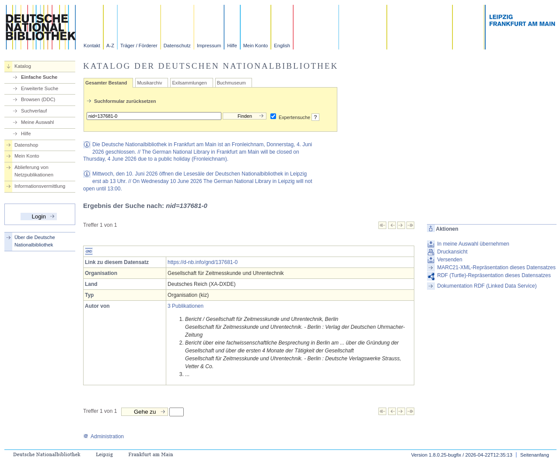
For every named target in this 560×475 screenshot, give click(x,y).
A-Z (110, 45)
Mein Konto (255, 45)
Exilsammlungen (189, 82)
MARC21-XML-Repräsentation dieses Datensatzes (496, 267)
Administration (103, 436)
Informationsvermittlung (39, 186)
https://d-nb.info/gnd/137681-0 (203, 262)
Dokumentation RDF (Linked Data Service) (486, 286)
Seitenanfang (534, 454)
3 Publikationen (185, 306)
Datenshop (26, 145)
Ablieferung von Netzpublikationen (33, 171)
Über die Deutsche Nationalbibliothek (34, 241)
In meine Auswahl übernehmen (473, 244)
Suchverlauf (34, 110)
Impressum (209, 45)
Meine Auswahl (37, 122)
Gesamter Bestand (106, 82)
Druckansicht (452, 252)
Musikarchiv (149, 82)
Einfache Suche (39, 77)
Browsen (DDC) (38, 99)
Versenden (449, 260)
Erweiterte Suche (39, 88)
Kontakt (92, 45)
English (282, 45)
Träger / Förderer (139, 45)
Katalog (22, 66)
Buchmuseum (231, 82)
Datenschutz (177, 45)
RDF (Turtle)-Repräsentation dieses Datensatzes (494, 275)
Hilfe (232, 45)
